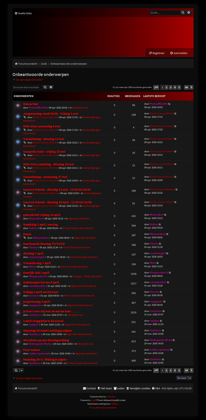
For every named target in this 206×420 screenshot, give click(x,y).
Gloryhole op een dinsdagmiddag (46, 340)
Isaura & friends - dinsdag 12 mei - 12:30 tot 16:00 (56, 190)
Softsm (33, 228)
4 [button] (175, 87)
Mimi (32, 267)
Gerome (33, 295)
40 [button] (186, 87)
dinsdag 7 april (33, 253)
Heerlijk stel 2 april (36, 273)
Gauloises (34, 334)
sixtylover (35, 315)
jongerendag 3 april (36, 302)
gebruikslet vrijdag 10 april (41, 215)
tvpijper (33, 324)
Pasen (27, 234)
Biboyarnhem (41, 238)
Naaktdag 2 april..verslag (40, 225)
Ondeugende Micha (40, 344)
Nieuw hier (30, 104)
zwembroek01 (37, 286)
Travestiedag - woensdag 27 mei (45, 177)
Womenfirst (35, 218)
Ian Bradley (111, 396)
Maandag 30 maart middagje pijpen (47, 331)
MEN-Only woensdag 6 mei (41, 126)
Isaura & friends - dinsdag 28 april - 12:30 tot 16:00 (57, 202)
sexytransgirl (36, 257)
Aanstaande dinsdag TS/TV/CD (44, 244)
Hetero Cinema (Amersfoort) (79, 295)
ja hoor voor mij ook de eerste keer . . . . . (51, 311)
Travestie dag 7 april (37, 263)
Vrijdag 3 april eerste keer (40, 292)
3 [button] (170, 87)
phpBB (94, 400)
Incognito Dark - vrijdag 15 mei (44, 152)
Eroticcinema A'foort (45, 117)
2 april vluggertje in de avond (43, 321)
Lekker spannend (39, 353)
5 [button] (179, 87)
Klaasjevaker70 (38, 276)
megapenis (35, 305)
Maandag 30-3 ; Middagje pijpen (45, 360)
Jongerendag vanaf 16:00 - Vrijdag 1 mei (50, 114)
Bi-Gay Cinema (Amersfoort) (78, 228)
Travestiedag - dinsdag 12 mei (43, 139)
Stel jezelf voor (80, 107)
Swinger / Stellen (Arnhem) (87, 276)
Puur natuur (31, 350)
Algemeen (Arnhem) (79, 218)
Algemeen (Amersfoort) (83, 286)
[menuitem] (178, 53)
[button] (156, 87)
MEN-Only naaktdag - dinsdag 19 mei (48, 164)
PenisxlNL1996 (37, 107)
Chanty (33, 247)
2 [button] (166, 87)
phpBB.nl (114, 404)
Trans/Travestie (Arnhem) (77, 247)
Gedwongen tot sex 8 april (41, 282)
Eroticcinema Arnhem (45, 193)
